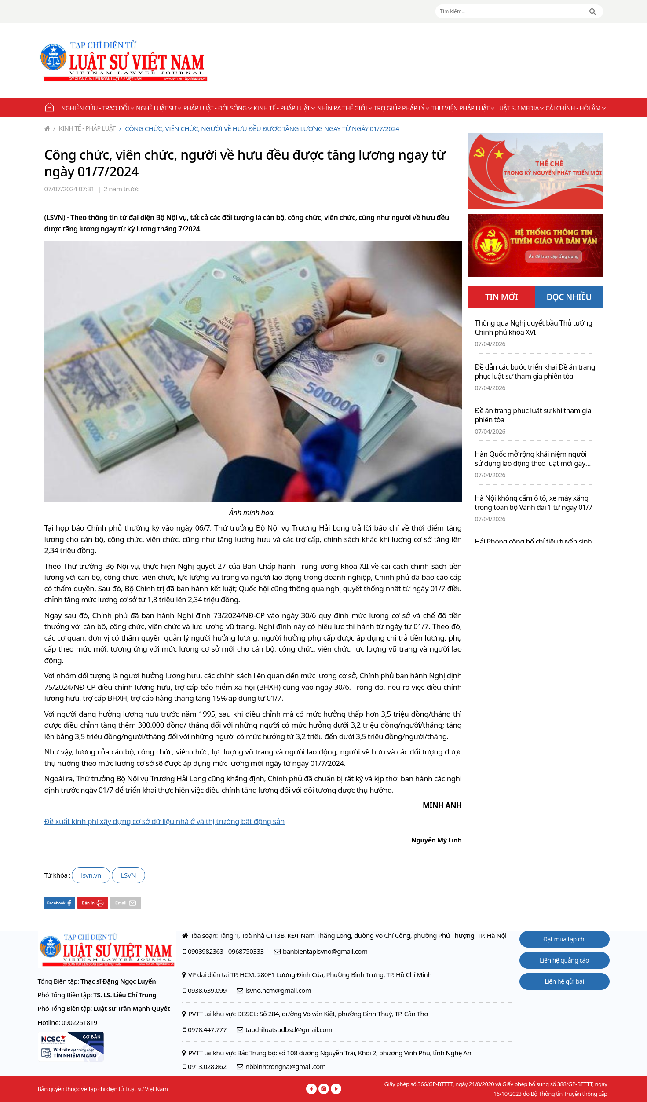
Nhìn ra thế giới (344, 108)
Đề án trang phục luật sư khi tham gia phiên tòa (533, 415)
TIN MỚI (501, 297)
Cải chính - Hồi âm (575, 108)
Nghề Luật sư (158, 108)
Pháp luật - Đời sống (217, 108)
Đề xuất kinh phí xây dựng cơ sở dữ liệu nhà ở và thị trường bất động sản (164, 821)
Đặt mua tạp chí (564, 939)
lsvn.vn (91, 875)
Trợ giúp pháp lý (401, 108)
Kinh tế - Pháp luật (283, 108)
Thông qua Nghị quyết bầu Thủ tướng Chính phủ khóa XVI (533, 328)
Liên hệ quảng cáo (564, 960)
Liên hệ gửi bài (564, 981)
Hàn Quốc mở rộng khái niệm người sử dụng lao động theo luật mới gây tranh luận (531, 459)
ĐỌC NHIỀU (569, 297)
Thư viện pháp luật (462, 108)
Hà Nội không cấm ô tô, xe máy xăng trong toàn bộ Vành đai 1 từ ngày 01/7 (533, 503)
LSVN (128, 875)
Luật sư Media (519, 108)
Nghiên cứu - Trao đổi (97, 108)
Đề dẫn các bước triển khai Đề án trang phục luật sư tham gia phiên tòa (535, 371)
